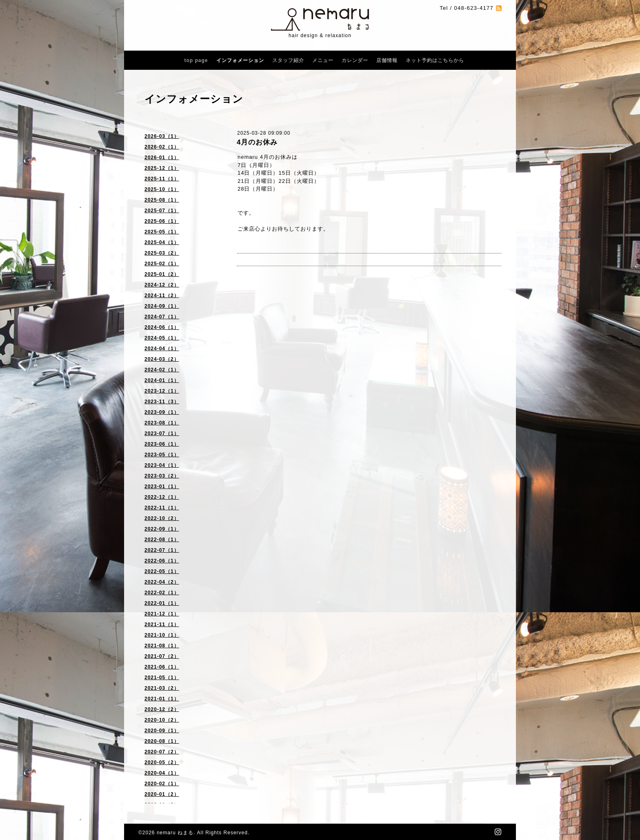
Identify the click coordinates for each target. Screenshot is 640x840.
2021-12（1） (161, 614)
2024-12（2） (161, 285)
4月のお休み (261, 142)
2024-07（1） (161, 317)
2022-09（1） (161, 529)
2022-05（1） (161, 571)
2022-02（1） (161, 593)
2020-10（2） (161, 720)
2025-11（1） (161, 179)
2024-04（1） (161, 348)
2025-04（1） (161, 242)
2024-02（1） (161, 370)
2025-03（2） (161, 253)
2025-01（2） (161, 274)
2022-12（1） (161, 497)
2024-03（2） (161, 359)
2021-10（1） (161, 635)
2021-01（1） (161, 699)
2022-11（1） (161, 508)
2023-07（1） (161, 433)
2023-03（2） (161, 476)
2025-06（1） (161, 221)
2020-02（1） (161, 784)
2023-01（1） (161, 486)
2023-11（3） (161, 401)
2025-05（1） (161, 232)
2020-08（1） (161, 741)
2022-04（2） (161, 582)
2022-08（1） (161, 539)
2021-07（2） (161, 656)
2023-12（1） (161, 391)
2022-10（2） (161, 518)
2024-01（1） (161, 380)
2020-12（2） (161, 709)
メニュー (322, 60)
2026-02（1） (161, 147)
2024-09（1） (161, 306)
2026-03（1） (161, 136)
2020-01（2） (161, 794)
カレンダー (355, 60)
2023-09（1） (161, 412)
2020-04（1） (161, 773)
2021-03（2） (161, 688)
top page (196, 60)
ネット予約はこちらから (435, 60)
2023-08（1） (161, 423)
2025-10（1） (161, 189)
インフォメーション (240, 60)
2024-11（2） (161, 295)
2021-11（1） (161, 624)
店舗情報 (387, 60)
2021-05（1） (161, 677)
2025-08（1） (161, 200)
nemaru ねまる (175, 833)
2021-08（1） (161, 646)
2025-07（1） (161, 210)
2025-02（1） (161, 264)
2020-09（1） (161, 730)
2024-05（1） (161, 338)
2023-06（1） (161, 444)
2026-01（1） (161, 157)
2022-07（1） (161, 550)
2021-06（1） (161, 667)
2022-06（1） (161, 561)
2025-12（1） (161, 168)
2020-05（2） (161, 762)
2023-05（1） (161, 455)
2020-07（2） (161, 752)
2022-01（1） (161, 603)
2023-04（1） (161, 465)
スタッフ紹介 (288, 60)
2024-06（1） (161, 327)
